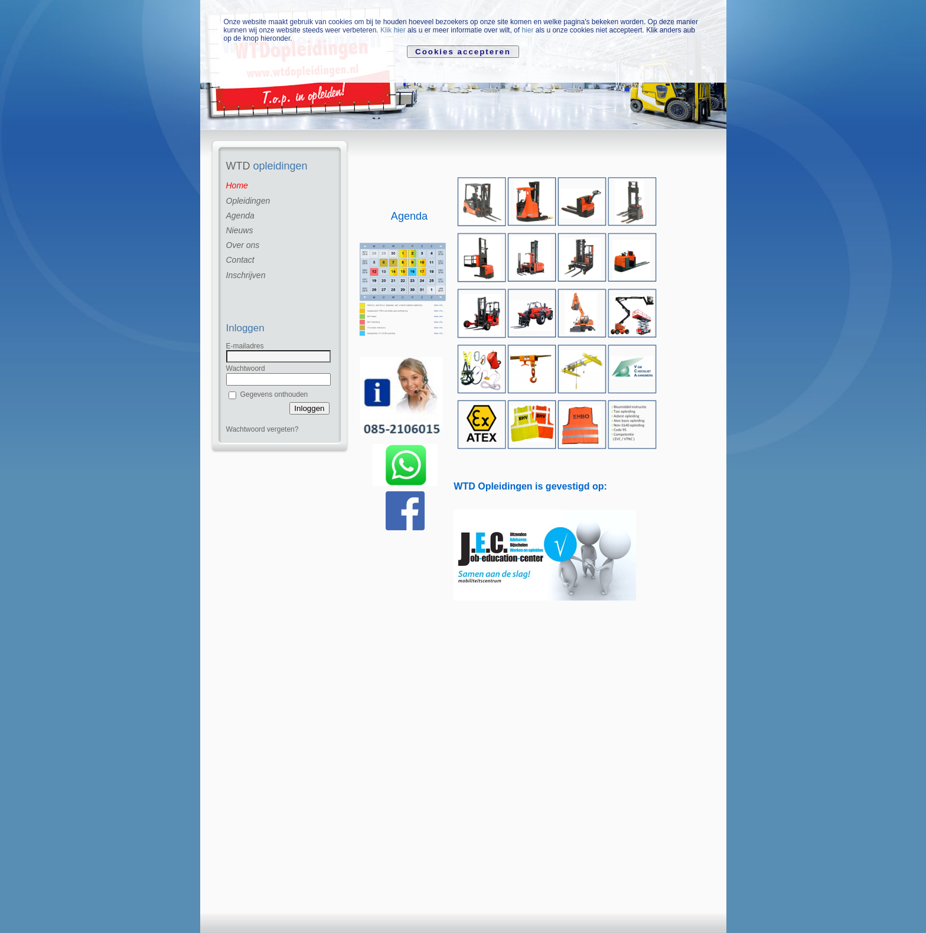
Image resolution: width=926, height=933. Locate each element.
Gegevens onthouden (274, 394)
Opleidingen (248, 200)
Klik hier (393, 30)
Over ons (243, 245)
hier (527, 30)
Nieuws (239, 230)
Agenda (240, 215)
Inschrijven (246, 275)
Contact (240, 260)
